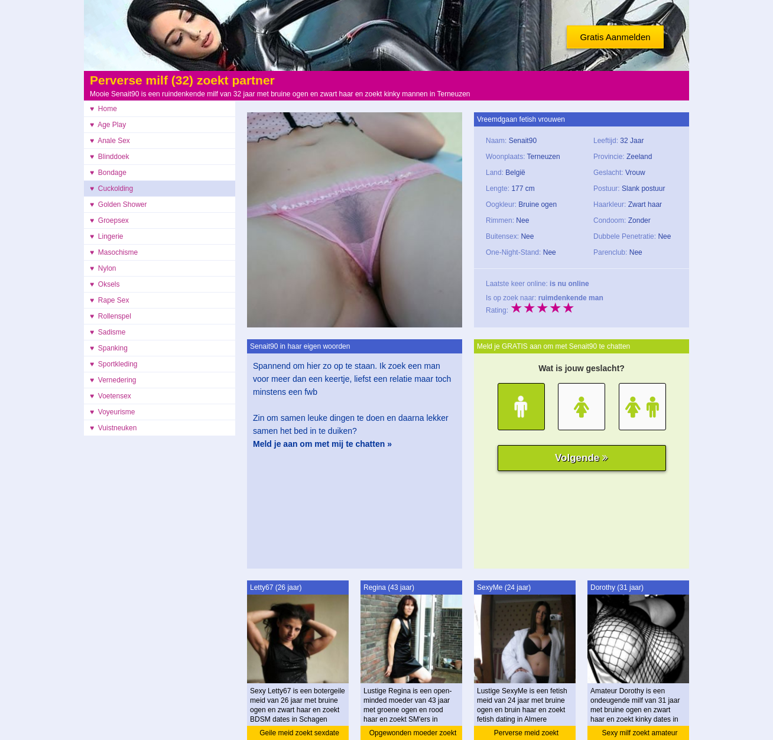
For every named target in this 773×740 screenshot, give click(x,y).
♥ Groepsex (109, 220)
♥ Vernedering (113, 380)
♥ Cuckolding (111, 188)
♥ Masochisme (114, 252)
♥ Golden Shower (118, 204)
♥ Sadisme (107, 332)
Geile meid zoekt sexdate (299, 733)
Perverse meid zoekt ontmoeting (526, 734)
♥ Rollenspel (110, 316)
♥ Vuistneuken (113, 428)
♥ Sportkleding (114, 364)
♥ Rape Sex (109, 300)
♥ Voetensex (110, 396)
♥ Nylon (103, 268)
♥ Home (103, 109)
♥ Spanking (109, 348)
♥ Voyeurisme (112, 412)
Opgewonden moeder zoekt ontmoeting (412, 734)
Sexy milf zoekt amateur (639, 733)
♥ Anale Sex (110, 141)
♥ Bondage (108, 172)
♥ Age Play (108, 125)
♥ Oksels (104, 284)
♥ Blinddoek (109, 156)
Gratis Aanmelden (615, 37)
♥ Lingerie (107, 236)
